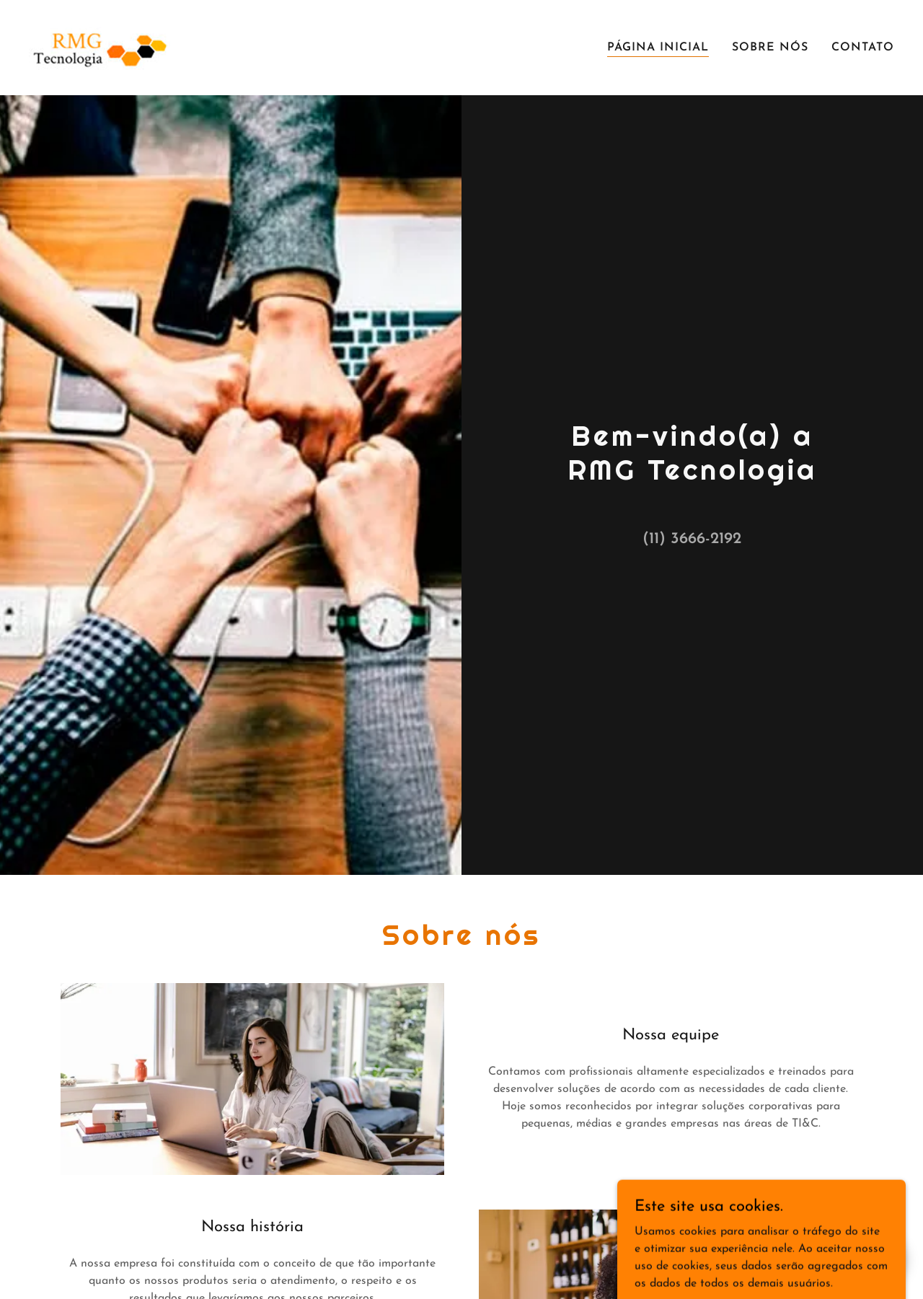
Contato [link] (862, 47)
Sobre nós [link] (770, 47)
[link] (99, 47)
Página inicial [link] (658, 47)
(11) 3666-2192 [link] (691, 539)
